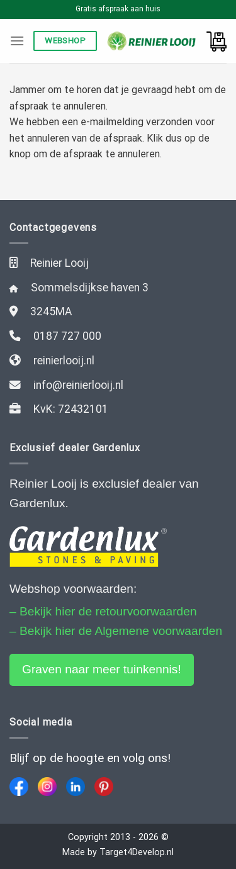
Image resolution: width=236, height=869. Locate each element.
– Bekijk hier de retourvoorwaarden (103, 611)
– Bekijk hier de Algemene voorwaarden (115, 630)
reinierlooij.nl (63, 360)
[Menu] (17, 40)
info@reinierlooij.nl (78, 385)
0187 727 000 (67, 336)
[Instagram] (47, 786)
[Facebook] (18, 786)
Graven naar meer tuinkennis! (101, 669)
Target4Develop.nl (136, 852)
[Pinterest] (103, 786)
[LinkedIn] (75, 786)
